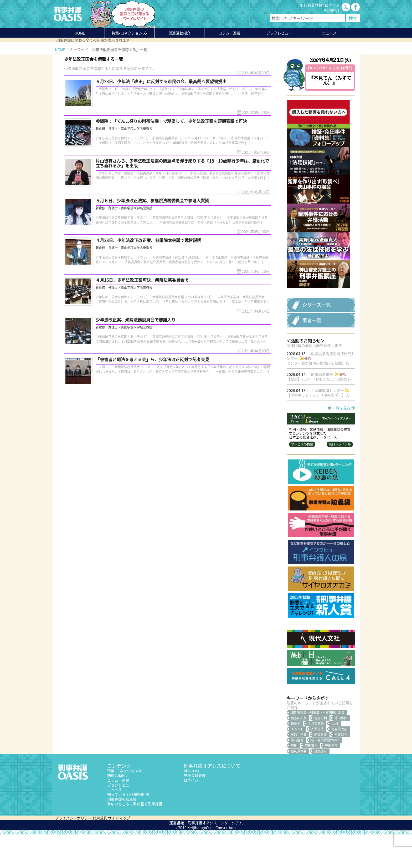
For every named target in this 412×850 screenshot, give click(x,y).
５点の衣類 (316, 739)
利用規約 (99, 833)
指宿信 (295, 739)
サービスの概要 (302, 459)
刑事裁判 (340, 750)
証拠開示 (320, 766)
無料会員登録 (311, 5)
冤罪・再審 (299, 750)
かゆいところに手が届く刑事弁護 (134, 819)
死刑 (294, 761)
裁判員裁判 (299, 766)
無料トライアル (340, 459)
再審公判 (320, 733)
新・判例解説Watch (325, 755)
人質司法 (317, 744)
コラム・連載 (118, 795)
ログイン (332, 5)
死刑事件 (311, 761)
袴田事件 (340, 733)
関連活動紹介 (179, 33)
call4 (334, 739)
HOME (80, 33)
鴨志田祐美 (299, 733)
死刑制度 (331, 761)
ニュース (114, 805)
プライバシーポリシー (73, 833)
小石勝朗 (297, 755)
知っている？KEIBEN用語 (128, 809)
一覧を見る (341, 423)
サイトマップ (119, 833)
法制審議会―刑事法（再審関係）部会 (317, 728)
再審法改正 (339, 744)
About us (331, 9)
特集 (129, 33)
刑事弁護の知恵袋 (122, 814)
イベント (297, 744)
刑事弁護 (320, 750)
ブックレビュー (279, 33)
